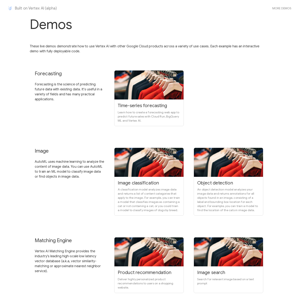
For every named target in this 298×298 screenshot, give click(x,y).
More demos (282, 8)
